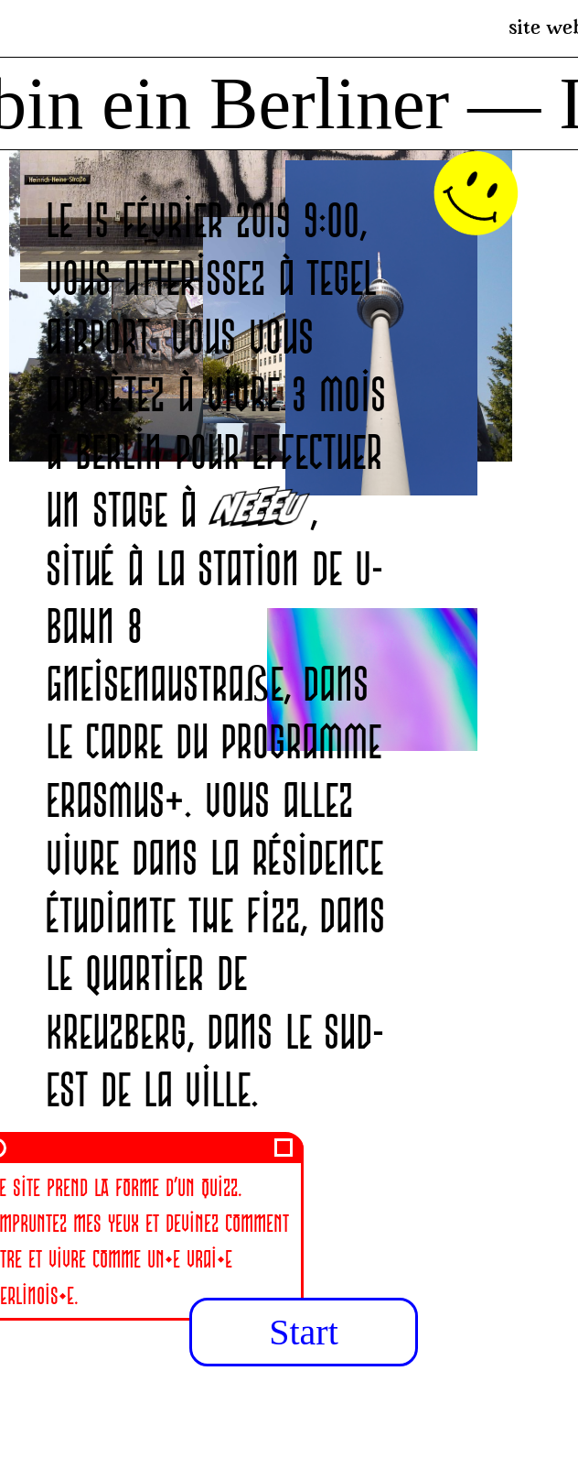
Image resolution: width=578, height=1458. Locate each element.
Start (303, 1332)
